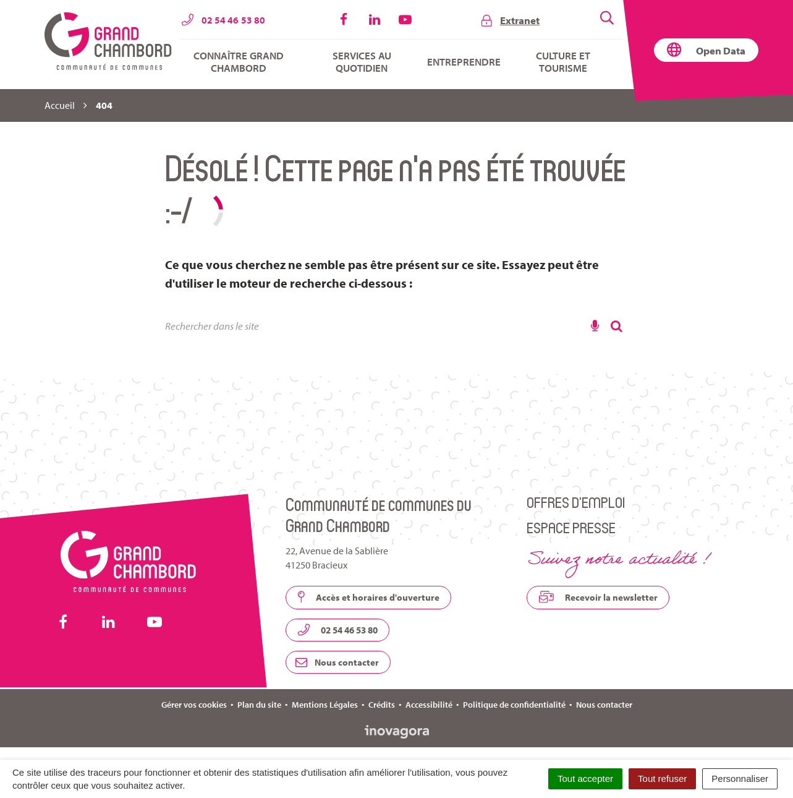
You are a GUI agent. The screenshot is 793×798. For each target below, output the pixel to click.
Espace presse (571, 527)
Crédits (381, 704)
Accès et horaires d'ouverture (368, 597)
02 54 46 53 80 (337, 630)
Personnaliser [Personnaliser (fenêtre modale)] (739, 778)
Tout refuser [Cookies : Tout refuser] (662, 778)
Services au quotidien (362, 61)
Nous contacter (337, 662)
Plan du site (259, 704)
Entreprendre (464, 62)
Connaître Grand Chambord (238, 61)
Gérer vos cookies (194, 704)
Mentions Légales (325, 704)
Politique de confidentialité (514, 704)
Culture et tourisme (563, 61)
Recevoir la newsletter (598, 597)
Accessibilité (428, 704)
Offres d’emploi (576, 502)
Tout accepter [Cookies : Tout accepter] (585, 778)
